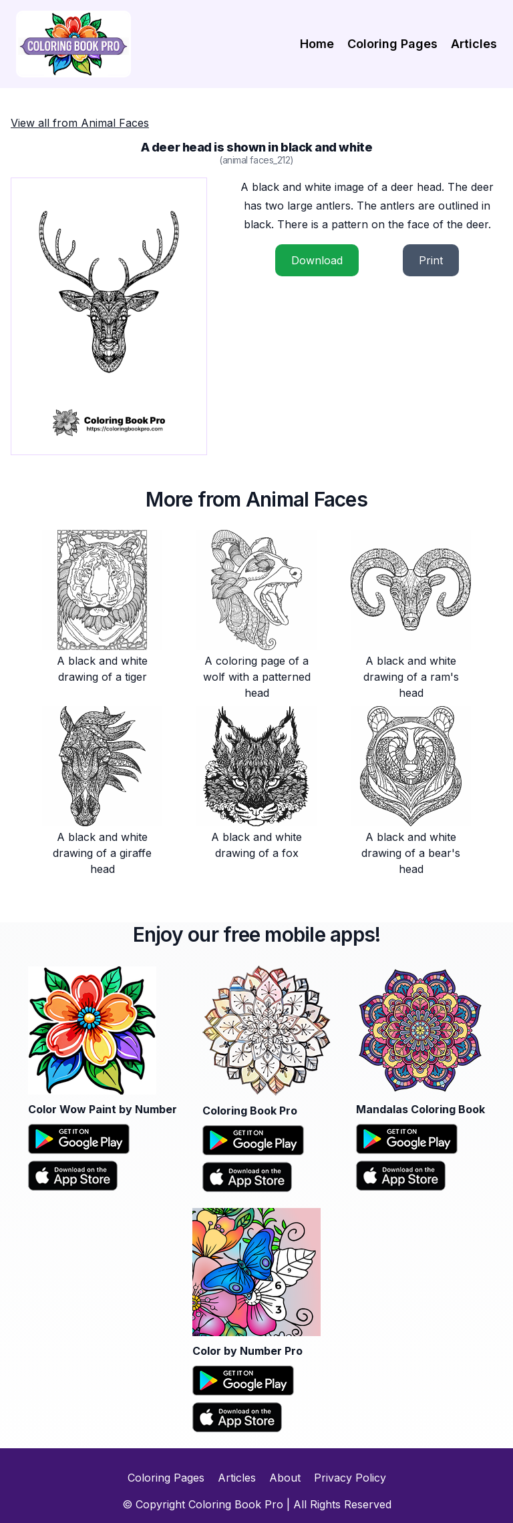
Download (317, 260)
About (285, 1477)
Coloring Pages (392, 44)
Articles (474, 44)
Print (431, 260)
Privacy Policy (350, 1477)
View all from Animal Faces (80, 122)
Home (317, 44)
